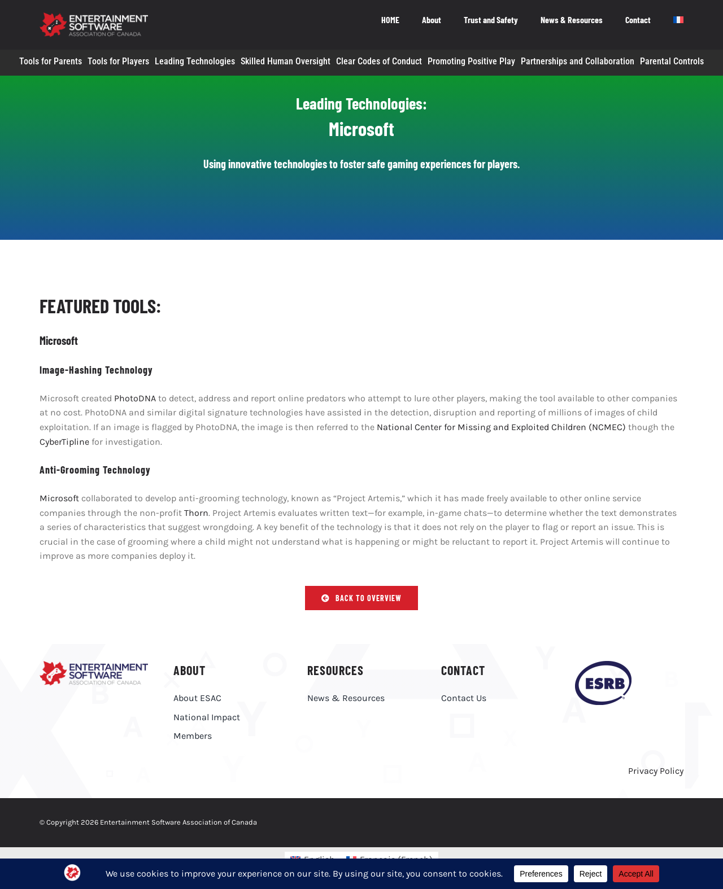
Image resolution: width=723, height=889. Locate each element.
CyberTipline (64, 441)
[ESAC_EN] (94, 665)
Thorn (196, 512)
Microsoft (59, 498)
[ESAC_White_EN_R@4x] (94, 16)
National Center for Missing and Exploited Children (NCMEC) (501, 427)
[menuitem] (678, 20)
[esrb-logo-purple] (603, 665)
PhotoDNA (135, 398)
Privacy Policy (655, 770)
